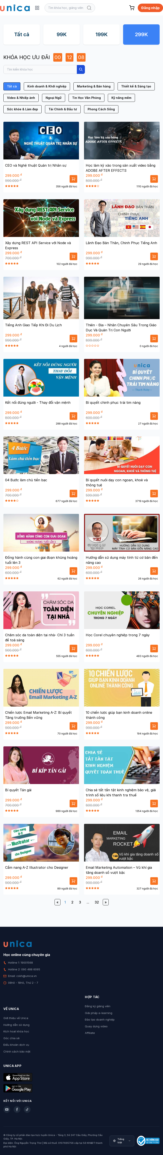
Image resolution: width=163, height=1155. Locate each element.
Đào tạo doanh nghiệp (100, 1019)
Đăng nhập (150, 8)
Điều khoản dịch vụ (16, 1044)
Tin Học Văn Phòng (86, 98)
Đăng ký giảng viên (97, 1006)
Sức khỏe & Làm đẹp (22, 109)
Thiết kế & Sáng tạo (136, 86)
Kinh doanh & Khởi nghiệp (46, 86)
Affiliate (90, 1033)
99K (62, 34)
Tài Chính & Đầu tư (63, 109)
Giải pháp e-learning (98, 1013)
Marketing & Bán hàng (94, 86)
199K (102, 34)
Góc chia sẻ (11, 1038)
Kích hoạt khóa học (16, 1031)
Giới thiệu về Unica (15, 1018)
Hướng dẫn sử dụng (16, 1024)
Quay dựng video (96, 1026)
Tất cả (21, 34)
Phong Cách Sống (101, 109)
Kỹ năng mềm (121, 98)
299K (141, 34)
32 (97, 902)
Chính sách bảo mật (16, 1051)
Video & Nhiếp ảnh (21, 98)
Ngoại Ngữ (54, 98)
